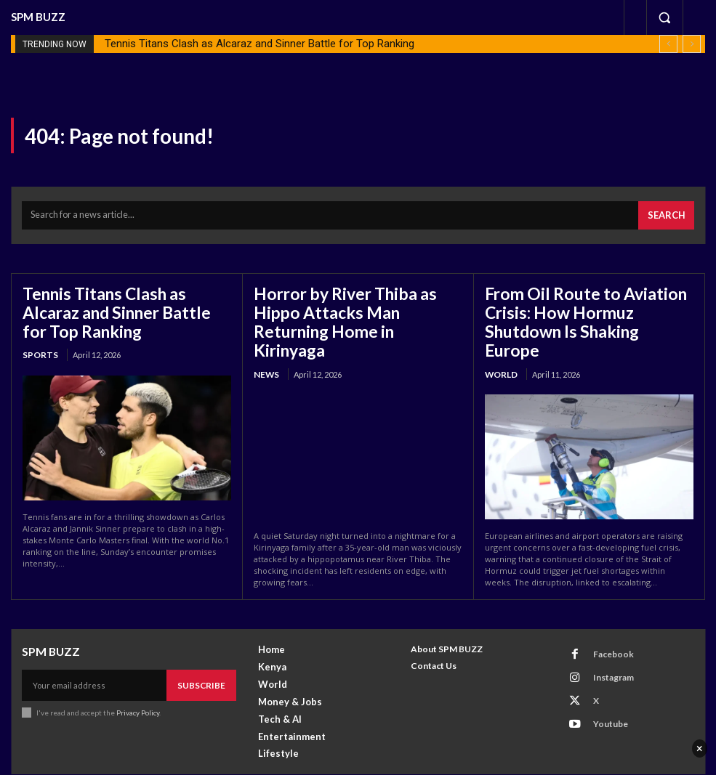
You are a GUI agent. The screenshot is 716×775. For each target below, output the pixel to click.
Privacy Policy (137, 677)
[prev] (668, 44)
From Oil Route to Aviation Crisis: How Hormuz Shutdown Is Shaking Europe (584, 305)
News (265, 344)
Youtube (602, 678)
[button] (664, 17)
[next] (692, 44)
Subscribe (204, 652)
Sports (39, 344)
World (501, 344)
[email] (97, 652)
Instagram (605, 640)
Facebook (604, 620)
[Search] (669, 212)
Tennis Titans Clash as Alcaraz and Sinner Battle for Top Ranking (259, 43)
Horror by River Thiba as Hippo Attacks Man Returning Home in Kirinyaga (354, 305)
